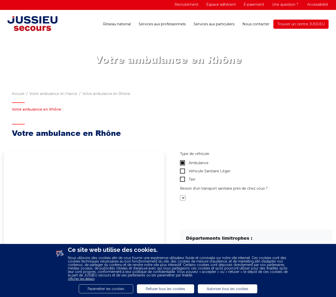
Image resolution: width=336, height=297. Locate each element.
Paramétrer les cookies (106, 289)
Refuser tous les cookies (165, 289)
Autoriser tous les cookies (227, 289)
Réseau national (117, 24)
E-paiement (254, 4)
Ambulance (194, 162)
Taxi (187, 179)
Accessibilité (317, 4)
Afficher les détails (81, 278)
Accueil (18, 93)
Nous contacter (255, 24)
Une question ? (285, 4)
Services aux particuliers (214, 24)
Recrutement (186, 4)
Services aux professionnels (162, 24)
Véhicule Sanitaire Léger (205, 171)
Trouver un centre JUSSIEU (301, 24)
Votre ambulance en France (53, 93)
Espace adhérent (221, 4)
